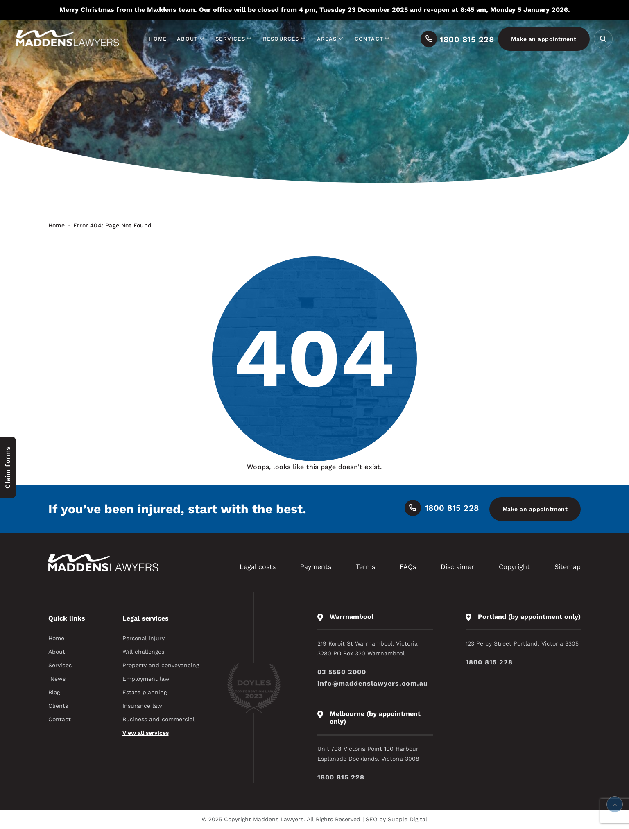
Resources (285, 38)
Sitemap (567, 567)
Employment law (146, 678)
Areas (330, 38)
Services (234, 38)
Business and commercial (158, 719)
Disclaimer (457, 567)
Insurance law (142, 705)
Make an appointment (544, 39)
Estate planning (144, 692)
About (191, 38)
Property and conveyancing (160, 665)
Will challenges (143, 651)
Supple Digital (407, 819)
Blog (54, 692)
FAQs (408, 567)
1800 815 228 (489, 662)
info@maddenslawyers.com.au (372, 683)
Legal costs (258, 567)
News (58, 678)
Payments (315, 567)
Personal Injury (143, 638)
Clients (58, 705)
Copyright (514, 567)
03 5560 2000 (341, 672)
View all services (145, 732)
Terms (365, 567)
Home (158, 38)
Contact (373, 38)
